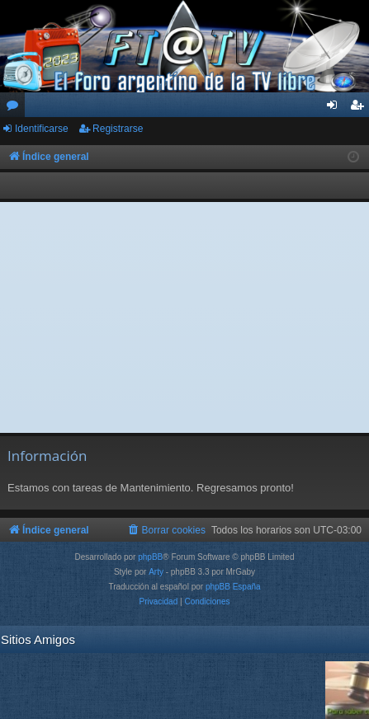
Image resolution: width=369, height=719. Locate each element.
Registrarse (117, 128)
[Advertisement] (185, 317)
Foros (16, 108)
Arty (156, 571)
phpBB (150, 557)
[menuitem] (166, 530)
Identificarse (42, 128)
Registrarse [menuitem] (360, 108)
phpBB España (233, 586)
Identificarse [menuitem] (335, 108)
